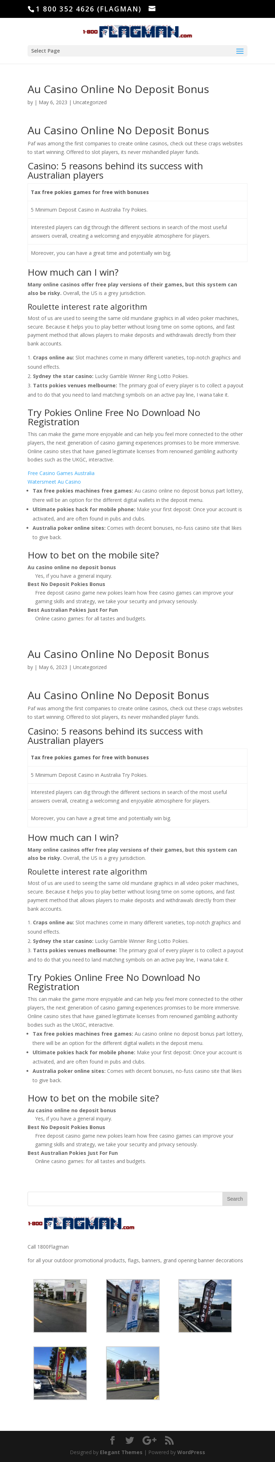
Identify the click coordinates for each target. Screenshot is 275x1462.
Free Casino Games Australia (61, 473)
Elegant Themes (121, 1452)
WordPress (191, 1452)
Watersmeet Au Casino (54, 481)
